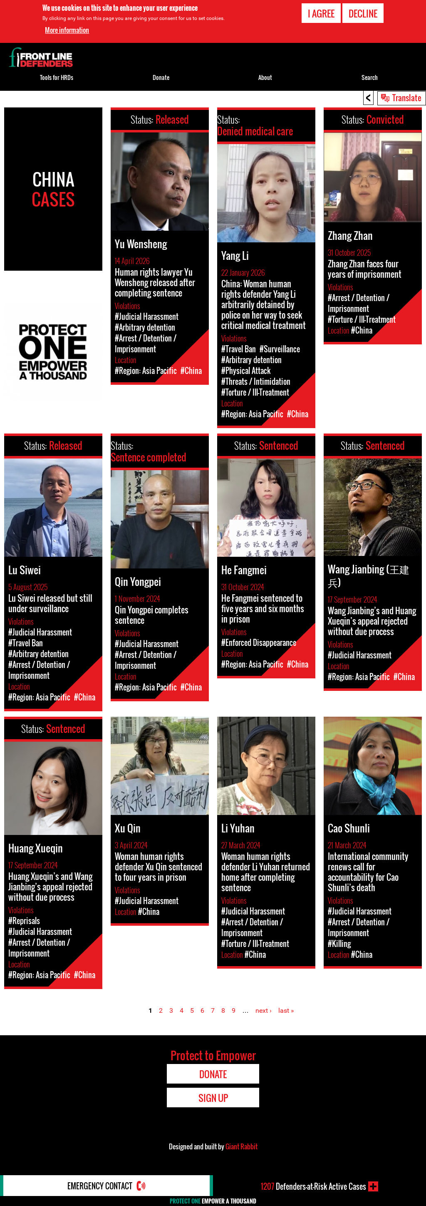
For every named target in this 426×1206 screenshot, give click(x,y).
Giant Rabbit (241, 1146)
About (265, 77)
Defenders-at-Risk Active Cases (313, 1186)
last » (286, 1010)
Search (370, 77)
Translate (406, 97)
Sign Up (213, 1097)
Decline (363, 13)
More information (67, 30)
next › (263, 1010)
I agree (321, 13)
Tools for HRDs (56, 77)
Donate (161, 77)
